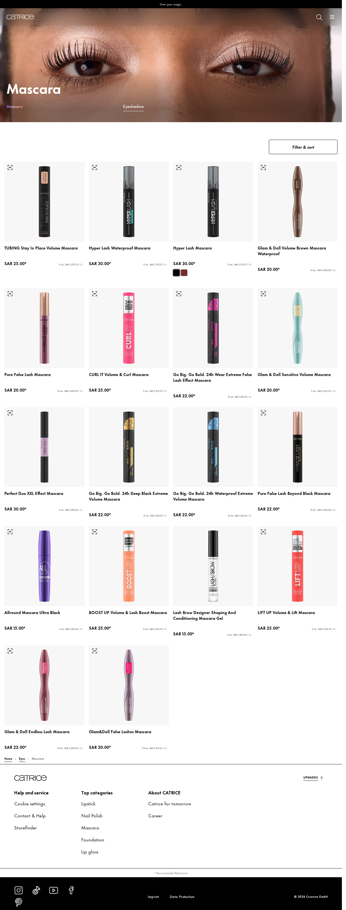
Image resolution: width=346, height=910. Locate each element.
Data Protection (182, 896)
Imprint (153, 896)
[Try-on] (10, 167)
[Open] (332, 17)
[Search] (318, 17)
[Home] (20, 17)
